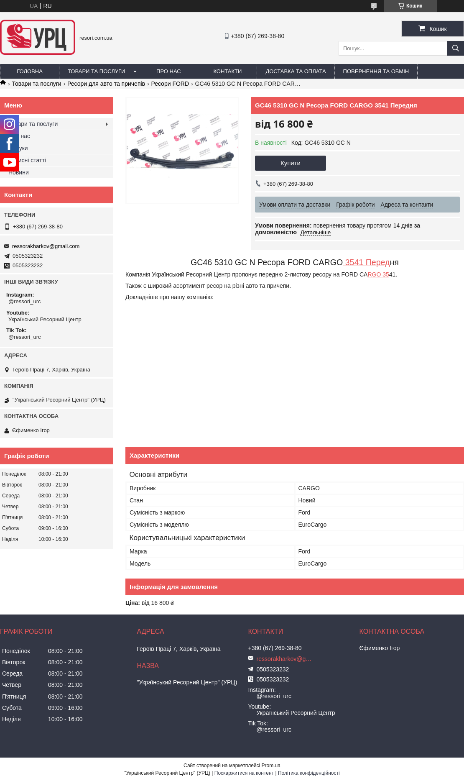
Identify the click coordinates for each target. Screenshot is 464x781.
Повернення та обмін (376, 71)
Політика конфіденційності (309, 773)
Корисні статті (27, 160)
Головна (30, 71)
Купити (290, 162)
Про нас (168, 71)
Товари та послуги (96, 71)
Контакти (227, 71)
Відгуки (18, 148)
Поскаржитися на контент (244, 773)
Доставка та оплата (295, 71)
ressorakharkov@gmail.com (45, 246)
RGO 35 (378, 274)
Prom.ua (271, 765)
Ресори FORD (170, 83)
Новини (18, 172)
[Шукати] (455, 48)
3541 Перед (366, 262)
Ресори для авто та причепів (106, 83)
